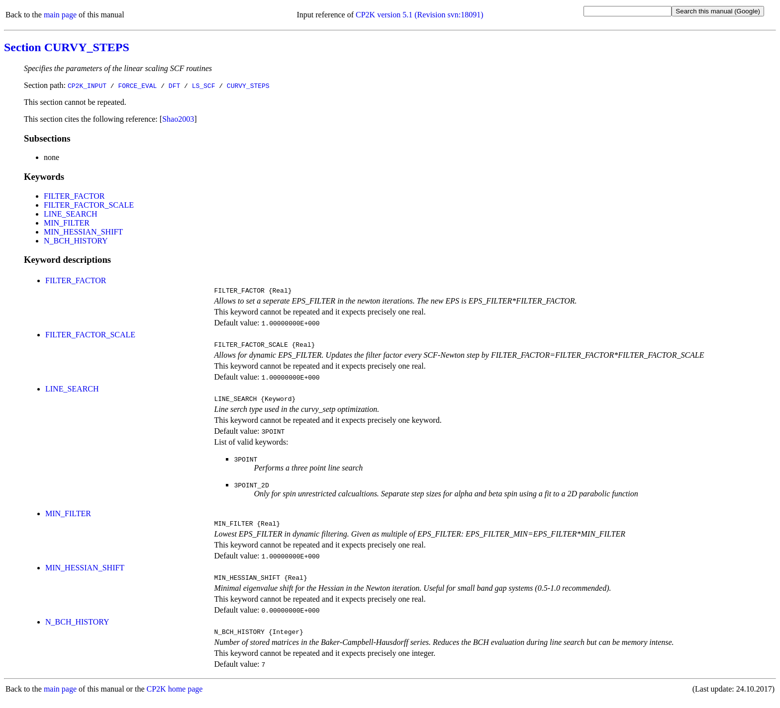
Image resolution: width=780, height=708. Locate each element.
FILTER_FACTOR (74, 196)
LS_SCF (203, 85)
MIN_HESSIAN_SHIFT (83, 232)
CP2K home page (175, 698)
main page (60, 14)
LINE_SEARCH (71, 214)
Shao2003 (178, 119)
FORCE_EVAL (137, 85)
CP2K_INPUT (87, 85)
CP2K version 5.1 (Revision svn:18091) (419, 14)
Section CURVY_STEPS (66, 47)
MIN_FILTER (67, 223)
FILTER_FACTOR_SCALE (89, 205)
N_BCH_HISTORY (76, 240)
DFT (174, 85)
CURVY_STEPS (248, 85)
